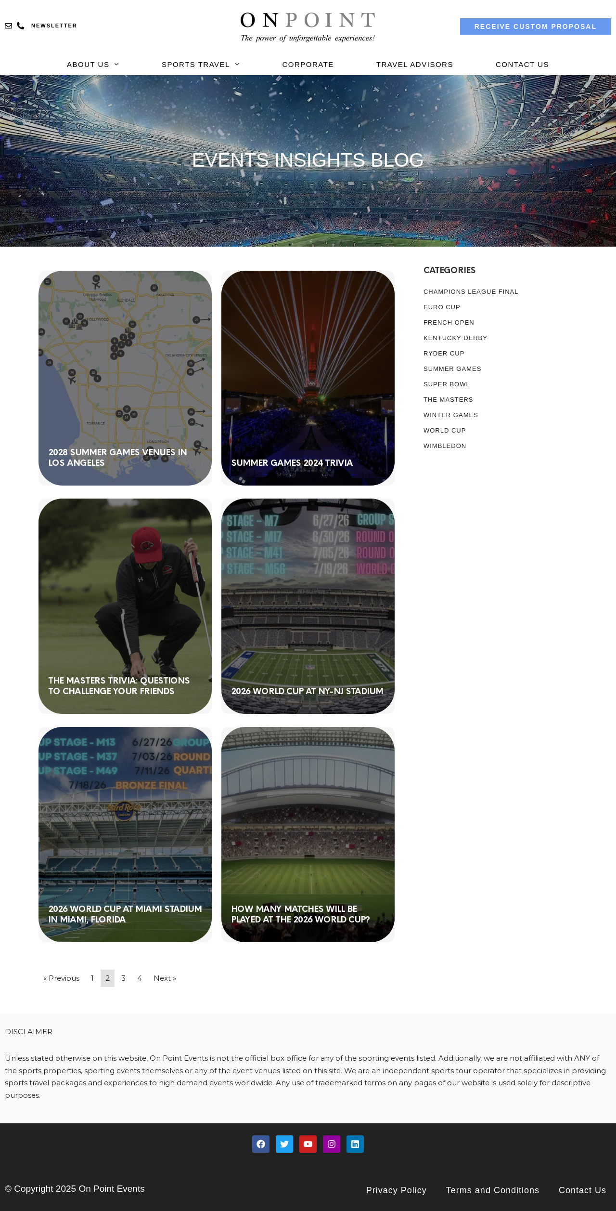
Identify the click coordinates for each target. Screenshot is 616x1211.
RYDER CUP (444, 353)
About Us (93, 64)
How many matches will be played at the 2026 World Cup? (300, 914)
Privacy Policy (396, 1190)
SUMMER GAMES (452, 368)
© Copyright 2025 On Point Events (75, 1189)
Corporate (308, 64)
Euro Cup (442, 307)
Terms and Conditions (492, 1190)
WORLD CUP (445, 430)
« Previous (61, 978)
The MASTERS (448, 399)
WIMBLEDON (445, 445)
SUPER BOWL (447, 384)
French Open (449, 322)
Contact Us (522, 64)
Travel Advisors (414, 64)
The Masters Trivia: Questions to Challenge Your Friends (119, 686)
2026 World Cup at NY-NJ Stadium (307, 691)
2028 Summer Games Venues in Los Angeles (117, 457)
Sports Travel (201, 64)
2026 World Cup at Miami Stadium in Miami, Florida (125, 914)
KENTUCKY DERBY (456, 338)
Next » (165, 978)
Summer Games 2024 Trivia (292, 462)
